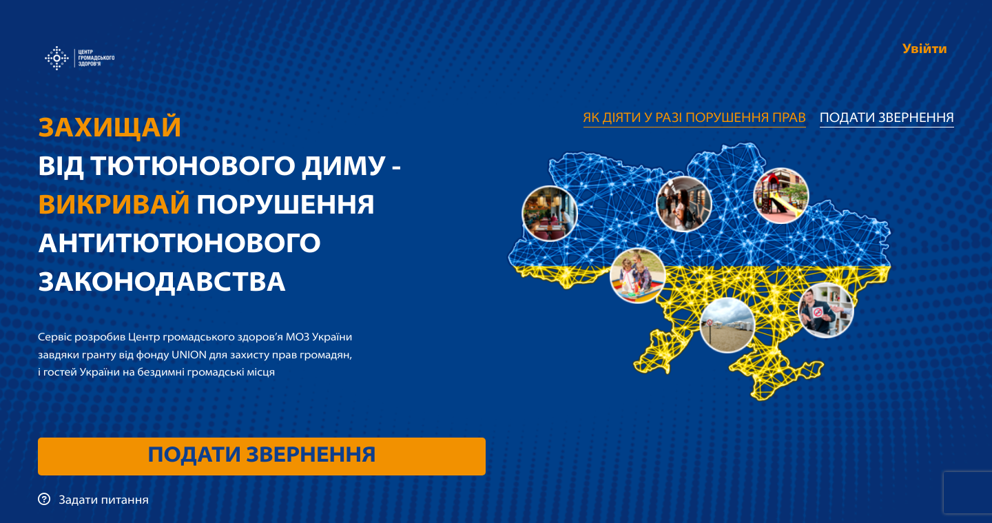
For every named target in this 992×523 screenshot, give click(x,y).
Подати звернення (261, 456)
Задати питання (93, 500)
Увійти (924, 50)
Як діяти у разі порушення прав (694, 118)
